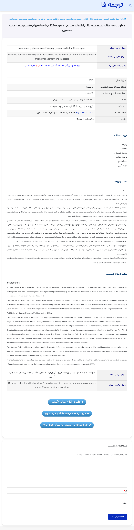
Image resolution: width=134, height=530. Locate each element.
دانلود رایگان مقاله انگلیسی (66, 402)
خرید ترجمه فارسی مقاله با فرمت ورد (66, 413)
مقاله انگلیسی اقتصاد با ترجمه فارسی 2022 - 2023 (101, 19)
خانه (123, 19)
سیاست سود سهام (84, 113)
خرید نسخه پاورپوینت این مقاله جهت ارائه (67, 425)
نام (125, 491)
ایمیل (124, 503)
